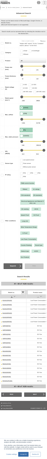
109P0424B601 (7, 347)
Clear (34, 265)
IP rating (8, 174)
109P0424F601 (7, 343)
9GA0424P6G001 (7, 313)
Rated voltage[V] (9, 88)
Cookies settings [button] (11, 454)
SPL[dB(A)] (7, 152)
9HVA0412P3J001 (8, 381)
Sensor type (9, 163)
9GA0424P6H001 (7, 317)
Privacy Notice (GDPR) (8, 409)
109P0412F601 (7, 334)
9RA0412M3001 (7, 368)
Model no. (8, 43)
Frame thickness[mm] (10, 77)
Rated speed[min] (9, 99)
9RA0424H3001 (7, 372)
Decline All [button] (35, 454)
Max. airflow (9, 114)
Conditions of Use (7, 403)
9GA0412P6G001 (7, 300)
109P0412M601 (7, 338)
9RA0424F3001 (7, 376)
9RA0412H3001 (7, 359)
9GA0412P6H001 (7, 304)
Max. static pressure (11, 137)
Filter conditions (10, 220)
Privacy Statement (7, 406)
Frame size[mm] (8, 68)
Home (3, 7)
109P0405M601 (7, 330)
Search (13, 266)
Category (8, 52)
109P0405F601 (7, 326)
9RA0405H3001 (7, 351)
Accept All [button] (23, 454)
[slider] (21, 66)
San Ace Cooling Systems (15, 7)
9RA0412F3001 (7, 364)
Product (7, 60)
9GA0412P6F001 (7, 309)
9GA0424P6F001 (7, 321)
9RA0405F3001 (7, 355)
